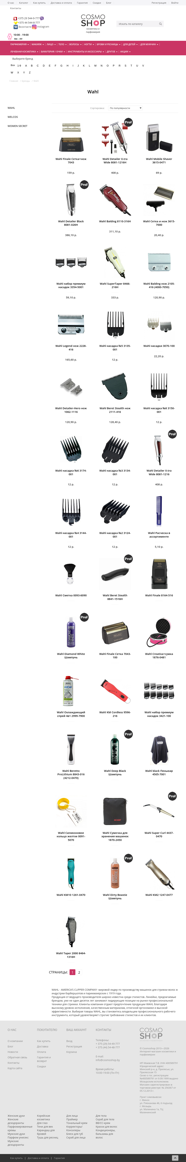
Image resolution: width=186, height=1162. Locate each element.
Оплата (41, 1052)
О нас (11, 2)
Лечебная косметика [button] (24, 51)
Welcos (13, 117)
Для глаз (42, 1123)
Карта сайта (15, 1068)
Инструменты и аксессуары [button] (86, 51)
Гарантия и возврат (44, 1059)
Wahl (11, 108)
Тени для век (45, 1126)
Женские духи (16, 1115)
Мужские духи (16, 1134)
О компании (15, 1041)
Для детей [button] (130, 44)
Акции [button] (125, 51)
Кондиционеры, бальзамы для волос (106, 1133)
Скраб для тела (105, 1119)
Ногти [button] (89, 44)
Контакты (15, 8)
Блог (108, 2)
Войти (174, 2)
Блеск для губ (74, 1134)
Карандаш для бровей (46, 1132)
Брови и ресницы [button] (108, 44)
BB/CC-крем (103, 1123)
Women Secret (17, 126)
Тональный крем (76, 1123)
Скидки (97, 2)
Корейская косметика (43, 1117)
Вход (69, 1041)
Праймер (72, 1119)
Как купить (39, 2)
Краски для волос (106, 1126)
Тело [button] (62, 44)
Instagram (43, 26)
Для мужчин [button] (149, 44)
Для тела (101, 1115)
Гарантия (82, 2)
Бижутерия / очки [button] (53, 51)
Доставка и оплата (61, 2)
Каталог (23, 2)
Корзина (71, 1052)
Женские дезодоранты (16, 1121)
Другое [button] (112, 51)
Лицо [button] (51, 44)
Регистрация (159, 2)
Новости (13, 1052)
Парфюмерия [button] (19, 44)
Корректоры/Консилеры (74, 1128)
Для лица (72, 1115)
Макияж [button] (38, 44)
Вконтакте (22, 26)
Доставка (42, 1046)
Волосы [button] (75, 44)
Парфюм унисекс (18, 1137)
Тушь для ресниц (47, 1137)
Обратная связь (17, 1057)
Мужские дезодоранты (16, 1142)
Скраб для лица (75, 1137)
